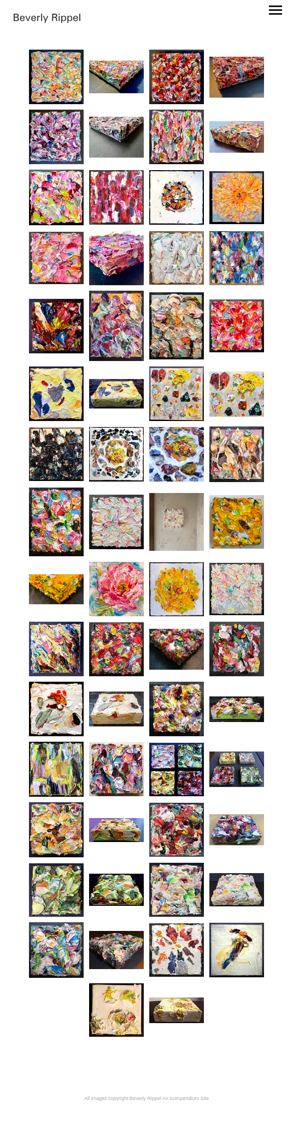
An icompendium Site (185, 1098)
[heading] (47, 19)
